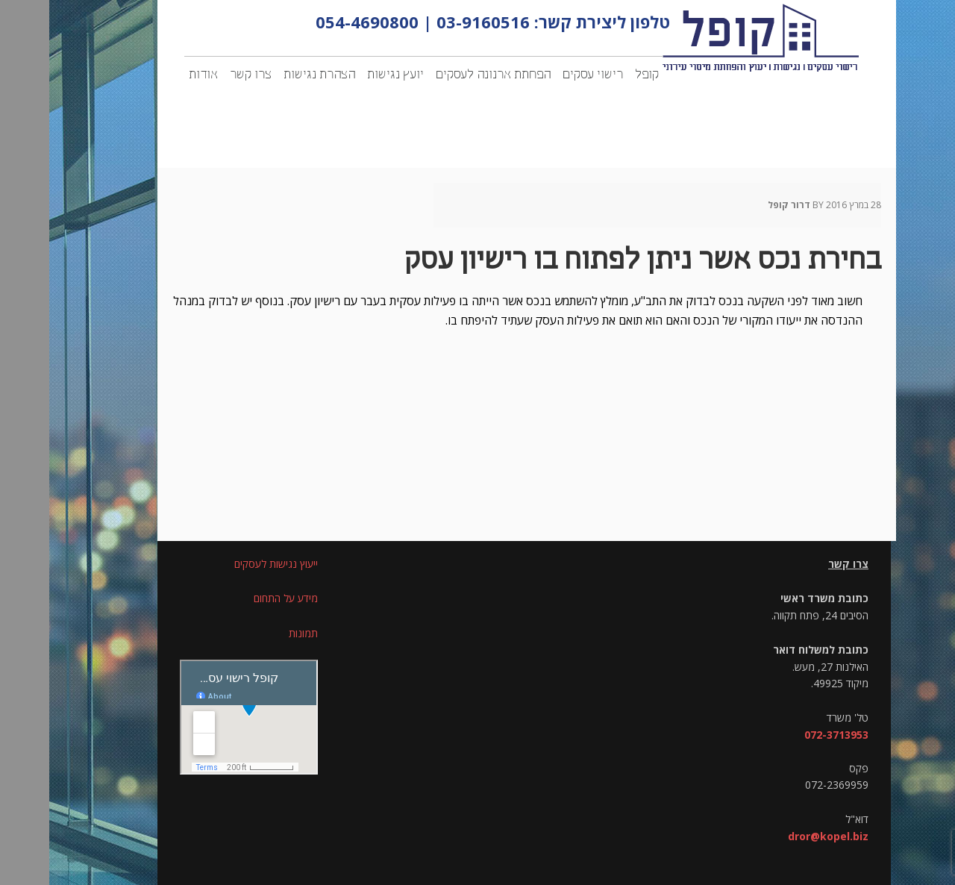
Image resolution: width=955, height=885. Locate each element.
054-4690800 (317, 21)
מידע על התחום (236, 598)
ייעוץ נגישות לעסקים (227, 564)
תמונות (254, 633)
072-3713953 (787, 735)
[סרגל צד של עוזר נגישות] (937, 18)
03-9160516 (433, 21)
